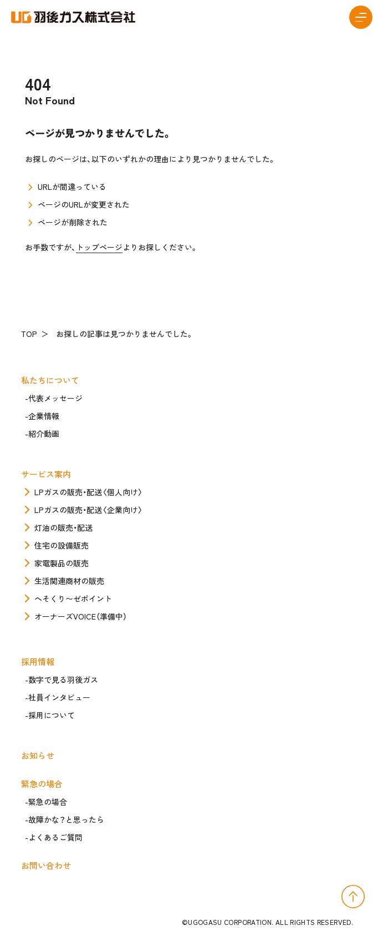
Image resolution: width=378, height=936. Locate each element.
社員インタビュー (59, 697)
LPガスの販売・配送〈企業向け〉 (88, 509)
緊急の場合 (44, 783)
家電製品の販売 (61, 562)
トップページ (99, 247)
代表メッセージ (55, 398)
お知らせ (39, 755)
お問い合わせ (48, 865)
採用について (51, 715)
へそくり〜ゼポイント (73, 598)
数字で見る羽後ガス (63, 679)
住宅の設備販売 (61, 545)
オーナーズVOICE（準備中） (80, 616)
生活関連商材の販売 (69, 580)
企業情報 (43, 415)
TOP (31, 334)
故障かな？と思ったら (66, 819)
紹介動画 (43, 433)
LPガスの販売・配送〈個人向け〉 (88, 491)
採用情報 (39, 661)
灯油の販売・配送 (63, 527)
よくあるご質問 (55, 837)
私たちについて (52, 380)
